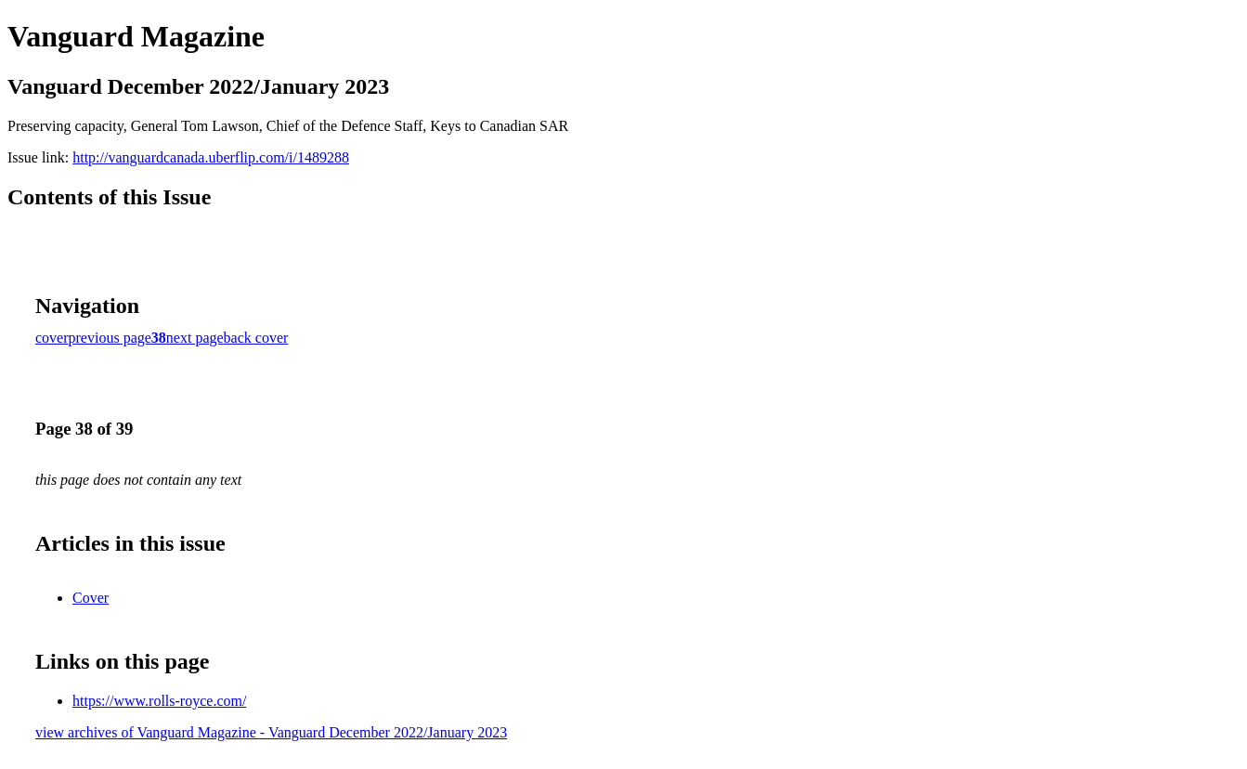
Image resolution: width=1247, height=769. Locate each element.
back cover (256, 337)
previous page (110, 337)
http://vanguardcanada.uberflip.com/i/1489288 (210, 157)
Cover (90, 598)
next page (195, 337)
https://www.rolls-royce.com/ (159, 701)
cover (52, 337)
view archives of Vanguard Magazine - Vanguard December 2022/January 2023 (271, 732)
